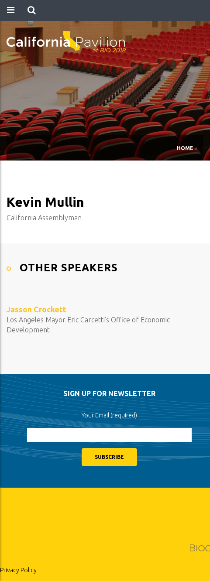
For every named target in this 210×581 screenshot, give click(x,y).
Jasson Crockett (36, 309)
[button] (32, 10)
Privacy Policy (18, 570)
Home (185, 148)
